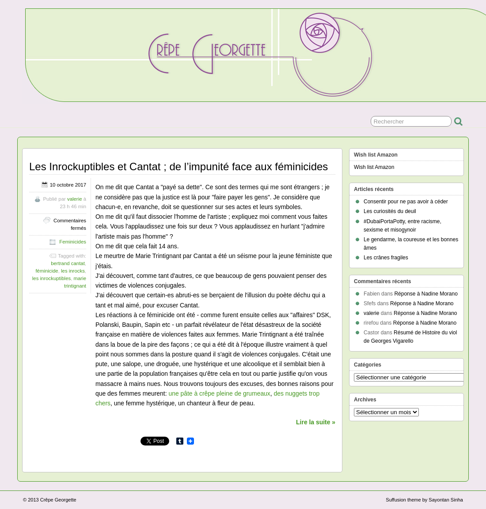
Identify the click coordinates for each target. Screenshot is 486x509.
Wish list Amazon (374, 167)
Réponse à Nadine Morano (425, 294)
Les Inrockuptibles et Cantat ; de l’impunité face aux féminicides (178, 166)
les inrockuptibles (51, 278)
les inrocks (73, 270)
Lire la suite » (315, 422)
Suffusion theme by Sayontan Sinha (424, 499)
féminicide (46, 270)
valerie (74, 199)
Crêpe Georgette (58, 499)
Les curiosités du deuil (390, 211)
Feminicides (72, 241)
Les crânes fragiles (386, 257)
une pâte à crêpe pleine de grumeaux (219, 393)
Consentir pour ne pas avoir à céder (406, 201)
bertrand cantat (68, 263)
